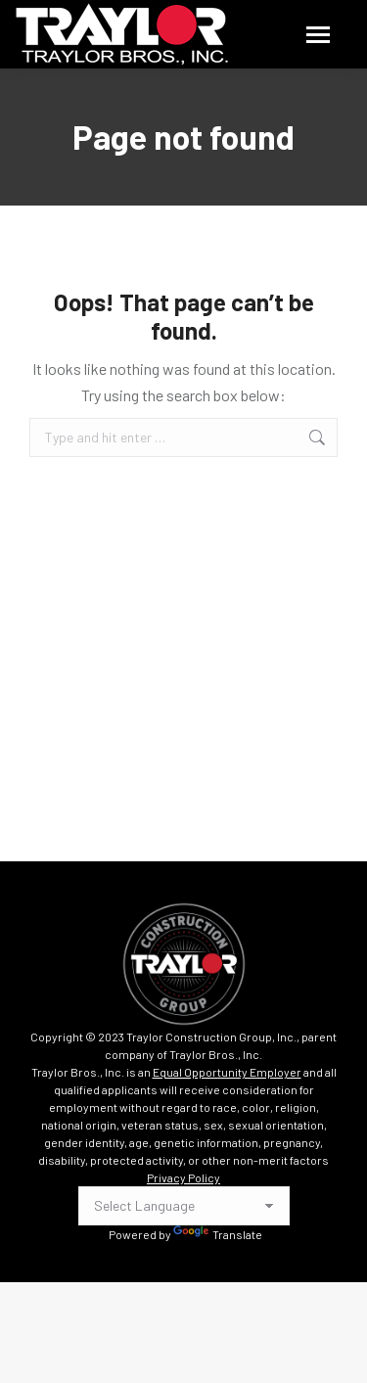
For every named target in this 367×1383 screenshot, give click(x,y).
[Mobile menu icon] (318, 35)
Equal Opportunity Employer (227, 1072)
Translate (217, 1234)
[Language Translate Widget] (184, 1205)
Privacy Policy (183, 1177)
